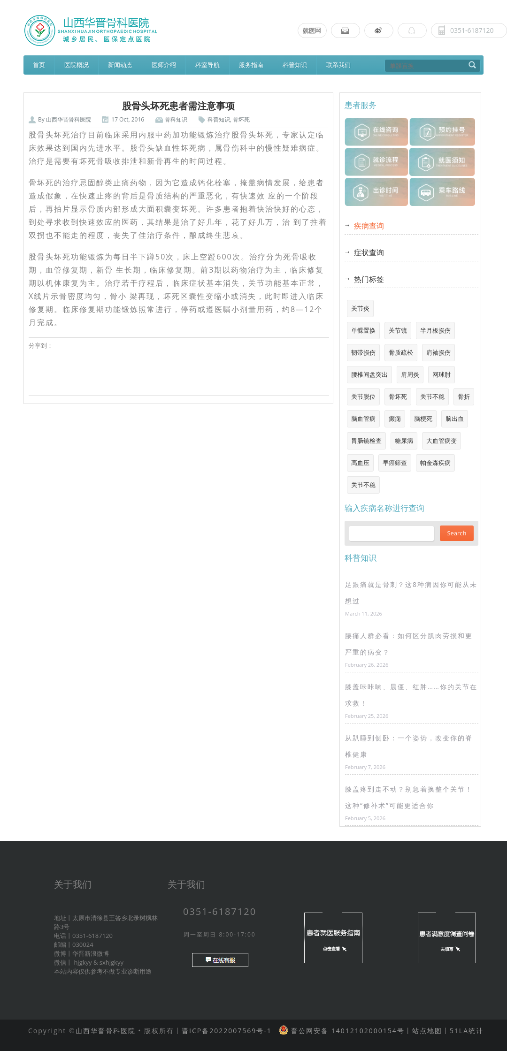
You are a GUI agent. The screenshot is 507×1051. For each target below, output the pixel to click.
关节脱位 (363, 396)
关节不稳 (432, 396)
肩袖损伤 (438, 352)
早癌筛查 (395, 462)
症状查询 (369, 252)
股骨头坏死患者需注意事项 (178, 106)
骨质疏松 (401, 352)
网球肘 (441, 374)
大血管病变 (441, 440)
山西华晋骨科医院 (68, 119)
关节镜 (398, 330)
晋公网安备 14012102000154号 (346, 1030)
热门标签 (369, 279)
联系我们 (338, 65)
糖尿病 (404, 440)
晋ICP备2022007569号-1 (227, 1030)
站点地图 (427, 1030)
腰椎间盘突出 (369, 374)
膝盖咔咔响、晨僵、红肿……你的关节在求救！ (411, 695)
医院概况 (76, 65)
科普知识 (295, 65)
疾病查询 (369, 226)
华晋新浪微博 (90, 953)
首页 (39, 65)
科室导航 (207, 65)
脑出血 (455, 418)
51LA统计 (467, 1030)
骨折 (464, 396)
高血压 (360, 462)
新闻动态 (120, 65)
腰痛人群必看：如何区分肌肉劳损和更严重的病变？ (409, 643)
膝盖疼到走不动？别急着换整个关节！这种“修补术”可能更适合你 (409, 797)
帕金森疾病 (435, 462)
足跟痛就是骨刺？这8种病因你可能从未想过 (411, 592)
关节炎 (360, 308)
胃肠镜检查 (366, 440)
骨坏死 (241, 119)
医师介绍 (164, 65)
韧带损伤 (363, 352)
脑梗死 (423, 418)
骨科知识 (176, 119)
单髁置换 (363, 330)
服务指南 (251, 65)
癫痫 (395, 418)
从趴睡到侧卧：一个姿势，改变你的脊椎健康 (409, 746)
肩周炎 (410, 374)
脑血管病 (363, 418)
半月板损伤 (435, 330)
